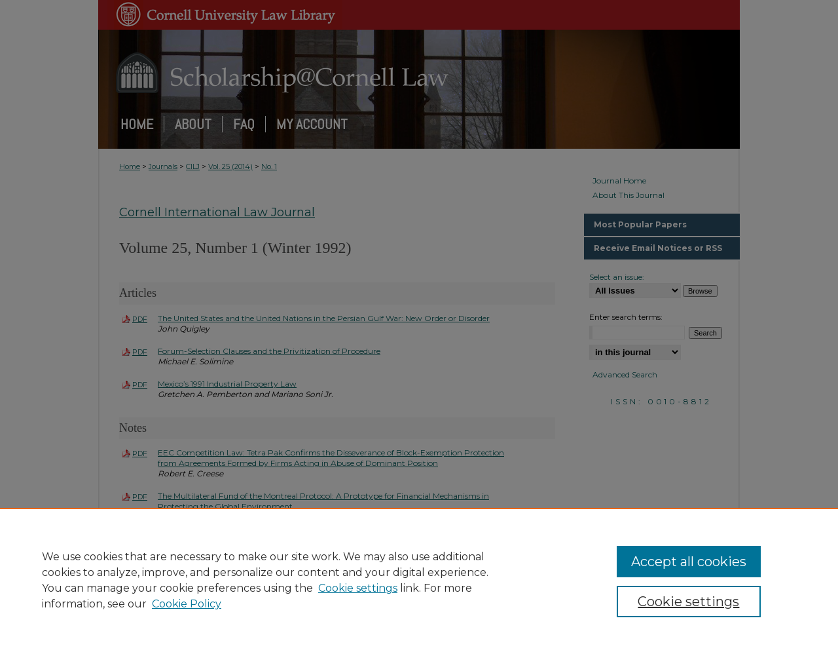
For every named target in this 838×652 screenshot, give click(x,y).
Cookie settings (357, 588)
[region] (419, 580)
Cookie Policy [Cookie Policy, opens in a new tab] (186, 604)
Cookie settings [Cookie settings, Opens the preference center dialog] (688, 601)
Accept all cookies (688, 561)
